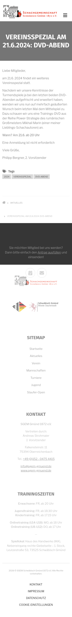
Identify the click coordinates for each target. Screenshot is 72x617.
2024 (6, 176)
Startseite (36, 349)
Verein (36, 363)
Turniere (36, 378)
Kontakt (36, 584)
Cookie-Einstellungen (36, 604)
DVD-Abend (41, 176)
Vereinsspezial (22, 176)
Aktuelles (36, 356)
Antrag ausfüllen (49, 272)
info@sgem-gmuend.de (36, 466)
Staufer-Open (36, 392)
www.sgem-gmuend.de (36, 470)
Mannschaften (36, 370)
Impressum (36, 591)
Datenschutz (36, 598)
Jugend (36, 385)
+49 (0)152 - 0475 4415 (39, 459)
